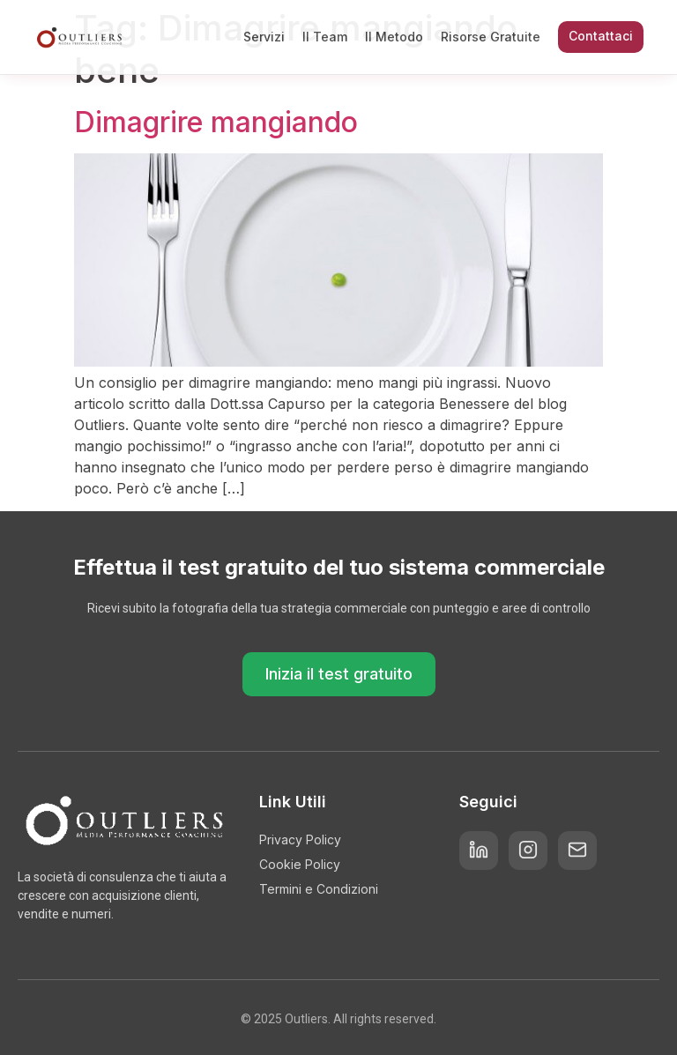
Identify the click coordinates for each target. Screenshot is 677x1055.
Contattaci (601, 35)
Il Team (324, 36)
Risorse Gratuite (490, 36)
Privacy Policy (300, 839)
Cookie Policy (299, 864)
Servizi (264, 36)
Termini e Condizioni (318, 888)
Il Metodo (394, 36)
